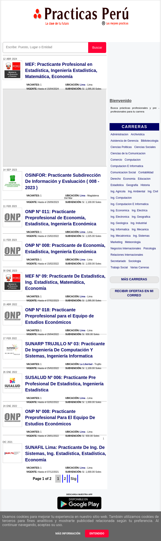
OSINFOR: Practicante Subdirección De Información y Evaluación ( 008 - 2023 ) (63, 181)
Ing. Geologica (119, 223)
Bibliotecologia (149, 140)
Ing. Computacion (121, 197)
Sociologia (135, 261)
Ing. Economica (119, 210)
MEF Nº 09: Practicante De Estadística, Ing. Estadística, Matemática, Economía (65, 282)
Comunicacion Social (123, 172)
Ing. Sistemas (141, 235)
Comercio (116, 159)
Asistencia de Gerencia (124, 140)
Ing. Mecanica (140, 229)
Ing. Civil (153, 191)
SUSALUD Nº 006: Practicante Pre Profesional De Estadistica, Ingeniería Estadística (64, 383)
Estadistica (117, 185)
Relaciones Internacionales (126, 254)
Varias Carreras (139, 267)
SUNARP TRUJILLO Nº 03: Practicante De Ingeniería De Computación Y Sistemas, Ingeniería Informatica (65, 350)
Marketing (116, 242)
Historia (145, 185)
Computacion (133, 159)
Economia (129, 178)
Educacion (144, 178)
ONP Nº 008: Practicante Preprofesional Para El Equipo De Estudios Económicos (60, 417)
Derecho (115, 178)
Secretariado (118, 261)
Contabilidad (146, 172)
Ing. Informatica (119, 229)
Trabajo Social (119, 267)
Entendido (97, 533)
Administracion (119, 134)
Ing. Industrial (139, 223)
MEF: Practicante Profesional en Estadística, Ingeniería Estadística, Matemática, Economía (61, 70)
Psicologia (149, 248)
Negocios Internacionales (125, 248)
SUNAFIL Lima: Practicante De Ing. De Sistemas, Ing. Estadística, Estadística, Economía (65, 453)
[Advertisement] (134, 69)
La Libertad (86, 364)
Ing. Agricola (117, 191)
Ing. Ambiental (136, 191)
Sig (73, 479)
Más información (67, 533)
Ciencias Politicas (121, 147)
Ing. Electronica (119, 216)
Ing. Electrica (139, 210)
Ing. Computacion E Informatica (129, 204)
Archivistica (138, 134)
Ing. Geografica (141, 216)
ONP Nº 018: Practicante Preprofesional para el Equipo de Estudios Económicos (59, 316)
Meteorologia (132, 242)
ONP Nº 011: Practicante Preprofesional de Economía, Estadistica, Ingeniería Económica (60, 217)
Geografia (132, 185)
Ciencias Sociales (145, 147)
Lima (82, 84)
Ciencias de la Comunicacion (127, 153)
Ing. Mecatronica (120, 235)
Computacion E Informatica (126, 166)
